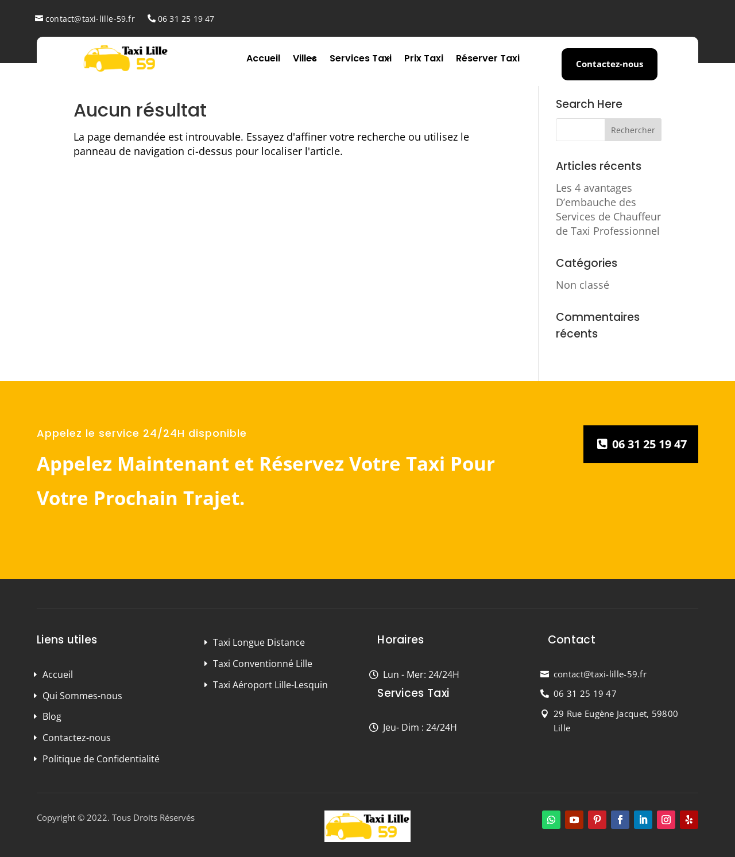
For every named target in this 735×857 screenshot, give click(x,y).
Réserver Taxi (488, 58)
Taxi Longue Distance (259, 642)
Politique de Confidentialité (101, 759)
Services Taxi (361, 58)
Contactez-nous (609, 63)
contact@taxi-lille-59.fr (90, 18)
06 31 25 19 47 (186, 18)
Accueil (263, 58)
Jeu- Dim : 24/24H (420, 727)
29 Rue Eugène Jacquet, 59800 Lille (616, 721)
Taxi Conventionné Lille (262, 663)
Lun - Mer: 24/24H (421, 674)
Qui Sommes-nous (82, 695)
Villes (305, 58)
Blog (51, 716)
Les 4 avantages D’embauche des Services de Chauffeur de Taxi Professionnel (608, 209)
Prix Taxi (423, 58)
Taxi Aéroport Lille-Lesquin (270, 684)
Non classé (582, 285)
